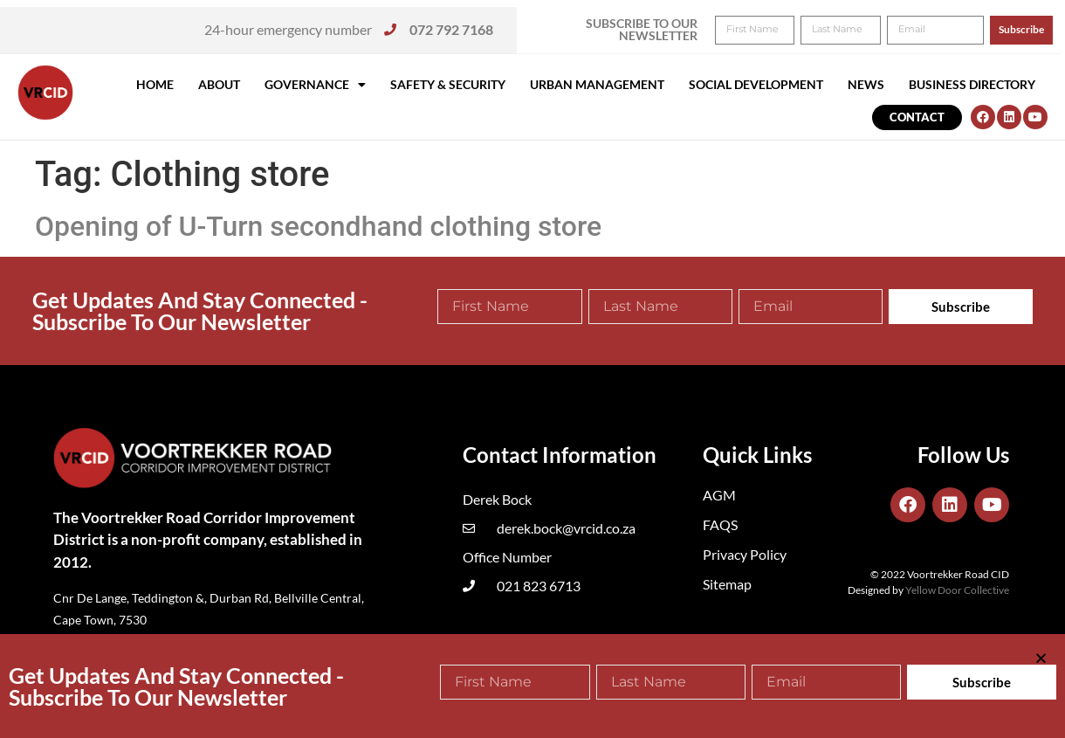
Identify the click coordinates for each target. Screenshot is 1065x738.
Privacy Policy (745, 554)
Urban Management (597, 84)
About (219, 84)
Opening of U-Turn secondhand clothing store (318, 226)
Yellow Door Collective (957, 590)
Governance (315, 85)
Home (155, 84)
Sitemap (727, 584)
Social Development (756, 84)
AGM (719, 494)
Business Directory (972, 84)
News (866, 84)
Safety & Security (447, 84)
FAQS (720, 524)
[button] (1028, 24)
